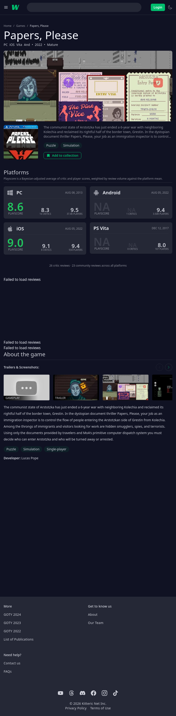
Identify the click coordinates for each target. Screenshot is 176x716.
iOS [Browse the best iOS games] (11, 44)
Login (158, 7)
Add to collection (62, 155)
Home (7, 26)
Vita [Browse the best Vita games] (19, 44)
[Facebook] (93, 693)
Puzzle (51, 145)
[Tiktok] (115, 693)
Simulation (71, 145)
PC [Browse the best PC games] (6, 44)
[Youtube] (60, 693)
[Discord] (82, 693)
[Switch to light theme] (170, 7)
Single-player (56, 449)
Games (20, 26)
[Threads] (71, 693)
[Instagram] (104, 693)
